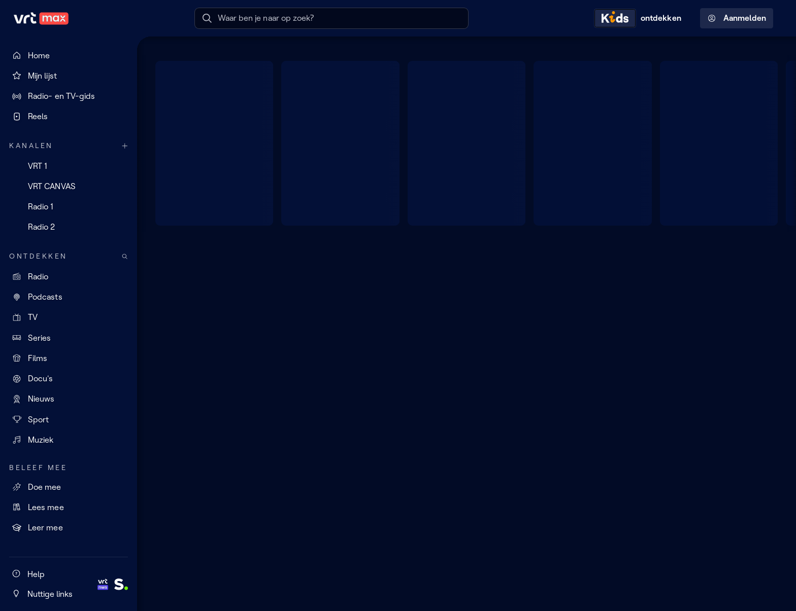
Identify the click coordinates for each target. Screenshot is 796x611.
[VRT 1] (68, 165)
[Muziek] (68, 439)
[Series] (68, 337)
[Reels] (68, 116)
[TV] (68, 317)
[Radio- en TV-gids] (68, 96)
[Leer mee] (68, 527)
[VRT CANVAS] (68, 186)
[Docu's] (68, 378)
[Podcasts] (68, 297)
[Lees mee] (68, 507)
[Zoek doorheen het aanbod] (124, 256)
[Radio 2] (68, 227)
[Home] (68, 55)
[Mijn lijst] (68, 75)
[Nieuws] (68, 399)
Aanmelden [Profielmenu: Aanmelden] (737, 18)
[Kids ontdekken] (640, 18)
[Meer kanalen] (124, 146)
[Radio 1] (68, 207)
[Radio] (68, 276)
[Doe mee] (68, 486)
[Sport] (68, 419)
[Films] (68, 358)
